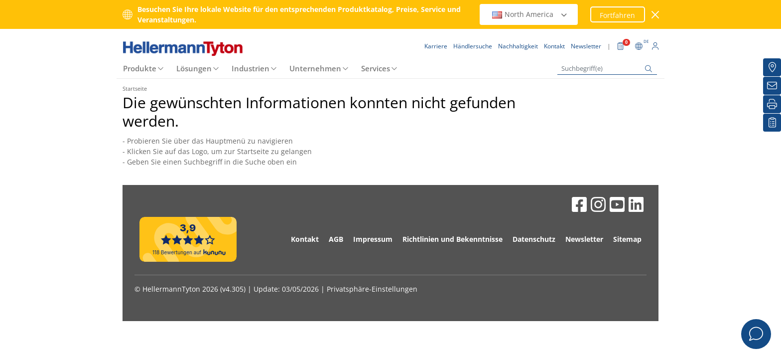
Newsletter (584, 239)
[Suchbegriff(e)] (607, 68)
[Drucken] (772, 104)
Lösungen (194, 68)
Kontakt (305, 239)
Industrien (250, 68)
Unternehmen (315, 68)
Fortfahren (617, 15)
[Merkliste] (772, 123)
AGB (336, 239)
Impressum (372, 239)
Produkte (139, 68)
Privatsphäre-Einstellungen (372, 289)
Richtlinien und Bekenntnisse (452, 239)
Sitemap (627, 239)
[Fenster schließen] (655, 14)
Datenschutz (534, 239)
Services (375, 68)
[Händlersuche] (772, 67)
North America (530, 14)
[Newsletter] (772, 86)
